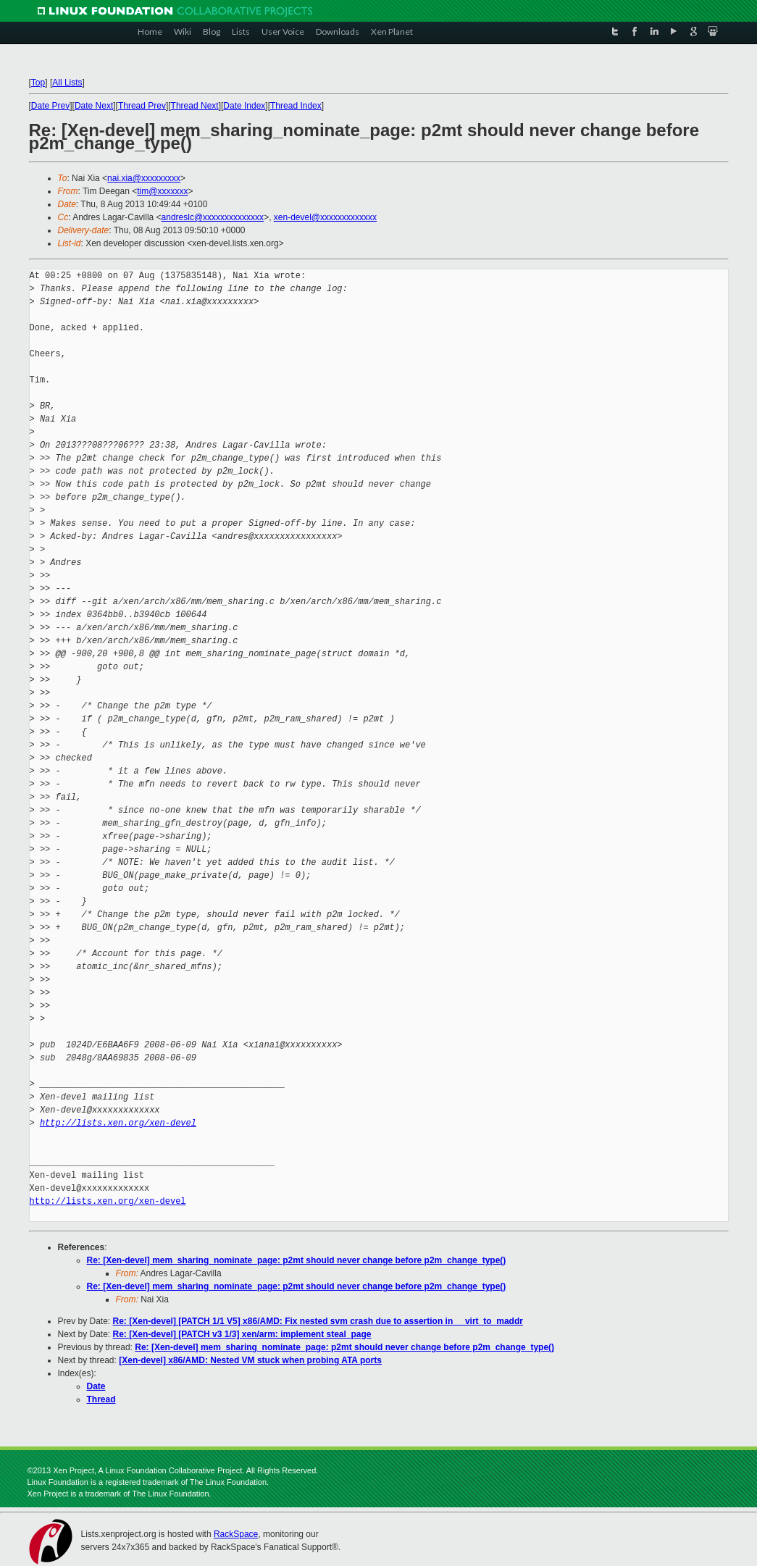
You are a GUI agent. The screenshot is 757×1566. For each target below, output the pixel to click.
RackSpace (236, 1534)
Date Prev (50, 106)
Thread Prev (142, 106)
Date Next (94, 106)
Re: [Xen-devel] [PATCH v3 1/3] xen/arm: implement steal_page (242, 1334)
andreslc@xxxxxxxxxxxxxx (213, 217)
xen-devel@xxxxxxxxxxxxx (325, 217)
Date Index (244, 106)
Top (38, 83)
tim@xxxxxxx (162, 191)
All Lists (67, 83)
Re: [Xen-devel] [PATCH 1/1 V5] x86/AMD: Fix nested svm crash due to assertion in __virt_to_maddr (318, 1321)
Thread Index (296, 106)
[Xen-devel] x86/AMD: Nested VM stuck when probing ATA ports (250, 1360)
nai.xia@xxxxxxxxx (143, 178)
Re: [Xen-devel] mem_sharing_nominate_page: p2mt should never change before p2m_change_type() (296, 1260)
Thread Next (195, 106)
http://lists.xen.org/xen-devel (118, 1123)
